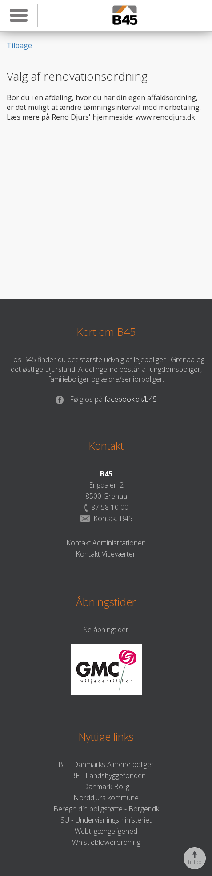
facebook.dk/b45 (106, 399)
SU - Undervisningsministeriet (106, 820)
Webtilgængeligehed (106, 831)
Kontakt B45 (106, 518)
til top (194, 858)
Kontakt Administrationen (106, 543)
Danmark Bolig (106, 786)
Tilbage (19, 45)
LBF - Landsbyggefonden (106, 775)
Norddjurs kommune (106, 798)
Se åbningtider (106, 629)
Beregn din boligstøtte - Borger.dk (106, 809)
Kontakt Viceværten (106, 554)
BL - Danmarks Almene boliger (106, 764)
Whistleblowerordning (106, 842)
